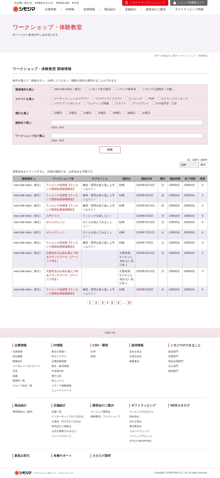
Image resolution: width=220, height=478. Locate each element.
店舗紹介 (130, 9)
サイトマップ (66, 473)
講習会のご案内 (156, 9)
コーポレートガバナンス (26, 366)
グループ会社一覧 (22, 385)
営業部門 (173, 356)
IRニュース (58, 380)
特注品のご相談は (61, 426)
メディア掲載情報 (61, 385)
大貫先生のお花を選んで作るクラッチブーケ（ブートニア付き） (62, 275)
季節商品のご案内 (22, 411)
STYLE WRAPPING (140, 440)
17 (129, 302)
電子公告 (56, 375)
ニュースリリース (61, 390)
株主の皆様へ (59, 351)
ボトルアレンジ (55, 222)
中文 (76, 2)
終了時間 (190, 178)
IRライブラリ (59, 356)
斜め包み (134, 416)
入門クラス (53, 215)
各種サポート (62, 455)
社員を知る (135, 356)
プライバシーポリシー (45, 473)
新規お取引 (22, 455)
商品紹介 (110, 9)
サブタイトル (100, 178)
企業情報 (50, 9)
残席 (202, 178)
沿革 (15, 371)
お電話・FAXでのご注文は (66, 421)
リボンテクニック (139, 431)
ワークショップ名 (63, 178)
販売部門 (173, 351)
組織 (15, 375)
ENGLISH (63, 2)
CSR (93, 351)
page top (110, 332)
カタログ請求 (101, 455)
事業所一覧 (19, 380)
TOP (156, 55)
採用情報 (89, 9)
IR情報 (70, 9)
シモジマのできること (185, 345)
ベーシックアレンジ (140, 436)
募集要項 (134, 361)
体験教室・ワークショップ (105, 416)
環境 (93, 356)
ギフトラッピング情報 (189, 9)
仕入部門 (173, 366)
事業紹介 (17, 361)
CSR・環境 (100, 345)
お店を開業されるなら (64, 431)
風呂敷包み (135, 426)
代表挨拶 (17, 351)
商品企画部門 (175, 361)
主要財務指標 (59, 361)
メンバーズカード (61, 436)
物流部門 (173, 371)
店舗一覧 (56, 411)
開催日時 (146, 178)
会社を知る (135, 351)
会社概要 (17, 356)
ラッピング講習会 (100, 411)
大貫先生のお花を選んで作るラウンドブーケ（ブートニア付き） (62, 256)
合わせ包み (135, 421)
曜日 (162, 178)
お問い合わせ (24, 2)
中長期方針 (58, 371)
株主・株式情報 (60, 366)
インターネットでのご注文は (68, 416)
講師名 (127, 178)
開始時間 (175, 178)
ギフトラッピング (143, 405)
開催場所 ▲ (29, 178)
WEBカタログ (45, 2)
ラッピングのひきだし (141, 411)
